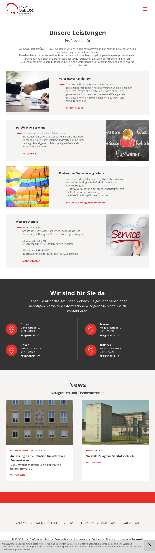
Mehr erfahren (31, 261)
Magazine (21, 528)
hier (28, 549)
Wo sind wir (132, 528)
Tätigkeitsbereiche (48, 528)
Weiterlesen (17, 474)
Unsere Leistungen (81, 528)
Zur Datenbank (74, 108)
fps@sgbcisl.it (30, 335)
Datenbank (108, 528)
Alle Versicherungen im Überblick (85, 202)
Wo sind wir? (30, 153)
